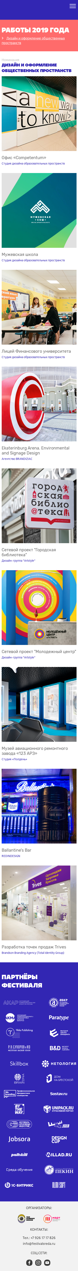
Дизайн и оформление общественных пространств (33, 40)
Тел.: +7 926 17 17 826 (39, 1237)
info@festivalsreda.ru (39, 1243)
